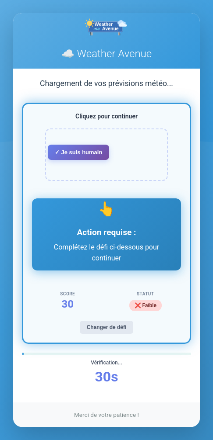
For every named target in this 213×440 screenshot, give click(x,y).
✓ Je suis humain (79, 152)
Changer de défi (107, 327)
